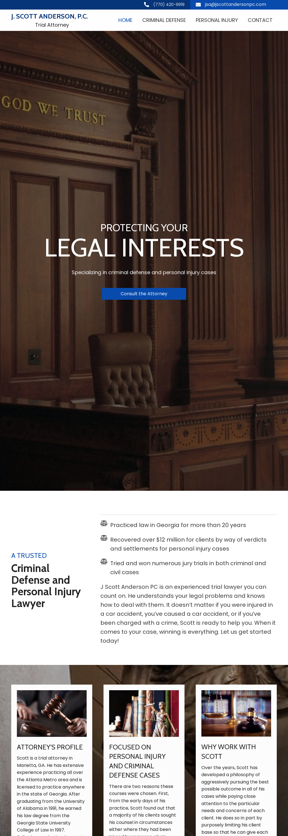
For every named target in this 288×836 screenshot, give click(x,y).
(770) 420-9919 (168, 4)
